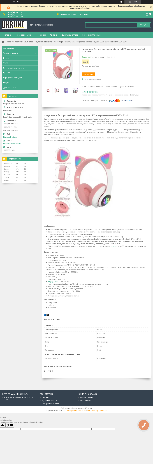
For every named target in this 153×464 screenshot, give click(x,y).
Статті (5, 63)
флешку (114, 246)
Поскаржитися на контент (76, 411)
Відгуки (6, 83)
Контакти (54, 35)
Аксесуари (58, 42)
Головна (7, 35)
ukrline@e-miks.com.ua (12, 144)
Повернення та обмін (91, 35)
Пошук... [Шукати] (143, 25)
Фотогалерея (8, 48)
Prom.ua (89, 408)
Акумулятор (53, 282)
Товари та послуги (23, 35)
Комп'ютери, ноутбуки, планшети (38, 42)
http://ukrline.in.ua (10, 137)
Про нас (42, 35)
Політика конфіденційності (97, 411)
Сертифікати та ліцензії (12, 78)
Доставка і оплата (70, 35)
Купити (90, 74)
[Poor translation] (9, 425)
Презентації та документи (13, 68)
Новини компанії (86, 397)
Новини (6, 58)
